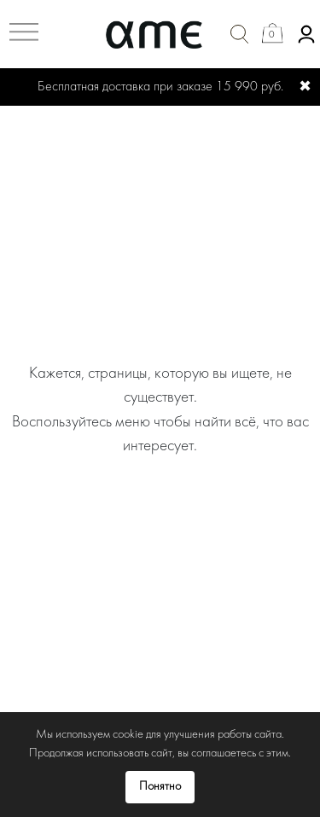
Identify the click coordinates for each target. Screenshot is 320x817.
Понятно (160, 786)
